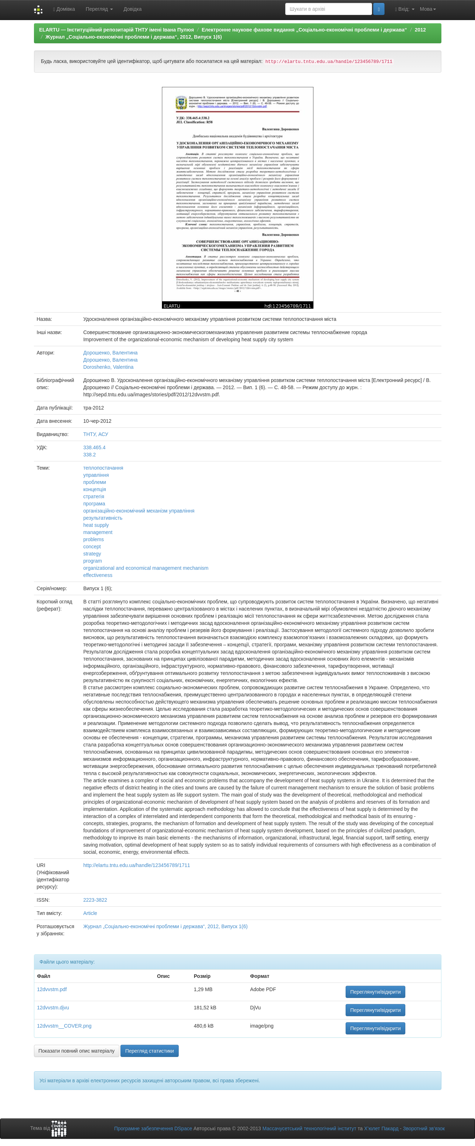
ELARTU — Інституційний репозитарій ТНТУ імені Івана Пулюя (116, 30)
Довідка (133, 9)
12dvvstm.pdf (52, 989)
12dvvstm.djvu (53, 1007)
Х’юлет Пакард (381, 1128)
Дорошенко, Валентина (110, 353)
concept (92, 546)
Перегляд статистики (149, 1051)
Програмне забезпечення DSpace (153, 1128)
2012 (420, 30)
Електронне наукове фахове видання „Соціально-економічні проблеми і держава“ (304, 30)
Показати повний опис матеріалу (77, 1051)
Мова (428, 9)
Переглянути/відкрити (375, 992)
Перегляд (99, 9)
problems (93, 539)
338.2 (89, 454)
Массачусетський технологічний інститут (309, 1128)
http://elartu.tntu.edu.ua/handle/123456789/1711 (136, 865)
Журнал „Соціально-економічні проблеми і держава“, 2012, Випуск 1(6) (133, 37)
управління (96, 475)
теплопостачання (103, 468)
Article (90, 913)
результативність (103, 518)
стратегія (93, 496)
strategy (92, 554)
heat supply (96, 525)
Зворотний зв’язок (424, 1128)
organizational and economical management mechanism (145, 568)
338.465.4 (94, 447)
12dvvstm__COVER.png (64, 1026)
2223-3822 (95, 900)
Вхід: (405, 9)
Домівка (64, 9)
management (98, 532)
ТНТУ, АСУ (95, 434)
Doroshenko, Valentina (108, 367)
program (92, 561)
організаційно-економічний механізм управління (138, 511)
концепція (94, 489)
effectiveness (97, 575)
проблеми (94, 482)
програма (94, 503)
